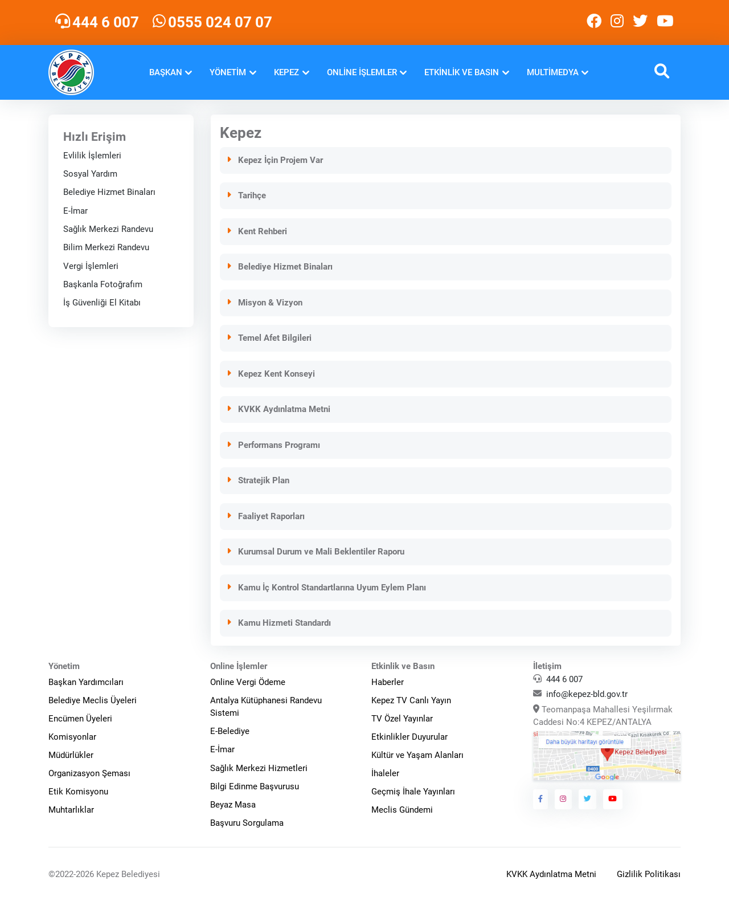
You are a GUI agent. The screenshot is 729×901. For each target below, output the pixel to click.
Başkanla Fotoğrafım (102, 284)
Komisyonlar (72, 737)
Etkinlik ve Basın (461, 72)
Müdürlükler (70, 755)
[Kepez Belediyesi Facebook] (594, 22)
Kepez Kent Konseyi (271, 374)
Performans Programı (273, 445)
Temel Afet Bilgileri (269, 338)
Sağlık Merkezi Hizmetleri (259, 768)
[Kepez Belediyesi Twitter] (640, 22)
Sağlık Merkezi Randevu (108, 229)
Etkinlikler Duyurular (409, 737)
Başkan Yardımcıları (86, 682)
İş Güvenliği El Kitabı (102, 302)
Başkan (165, 72)
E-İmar (75, 211)
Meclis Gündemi (402, 810)
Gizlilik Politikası (649, 874)
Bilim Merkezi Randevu (106, 247)
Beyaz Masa (233, 805)
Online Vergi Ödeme (247, 682)
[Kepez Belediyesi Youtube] (666, 22)
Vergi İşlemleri (90, 266)
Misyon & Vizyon (264, 302)
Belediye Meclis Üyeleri (92, 700)
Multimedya (553, 72)
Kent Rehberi (257, 231)
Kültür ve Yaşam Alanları (417, 755)
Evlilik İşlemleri (92, 155)
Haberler (387, 682)
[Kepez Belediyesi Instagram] (617, 22)
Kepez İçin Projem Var (275, 160)
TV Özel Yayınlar (402, 719)
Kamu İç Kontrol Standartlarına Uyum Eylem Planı (326, 587)
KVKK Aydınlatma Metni (278, 409)
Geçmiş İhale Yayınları (413, 791)
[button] (662, 73)
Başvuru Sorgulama (247, 823)
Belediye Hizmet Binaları (109, 192)
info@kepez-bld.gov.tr (587, 694)
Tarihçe (246, 195)
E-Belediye (229, 731)
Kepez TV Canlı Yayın (411, 700)
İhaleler (385, 773)
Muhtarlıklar (71, 810)
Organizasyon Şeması (89, 773)
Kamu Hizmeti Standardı (279, 623)
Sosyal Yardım (90, 174)
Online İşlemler (362, 72)
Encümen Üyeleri (80, 719)
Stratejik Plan (258, 480)
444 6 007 (564, 679)
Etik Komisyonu (78, 791)
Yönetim (228, 72)
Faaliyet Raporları (266, 516)
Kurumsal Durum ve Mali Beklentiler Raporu (315, 552)
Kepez (286, 72)
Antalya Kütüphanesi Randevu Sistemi (266, 707)
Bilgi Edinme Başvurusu (254, 786)
